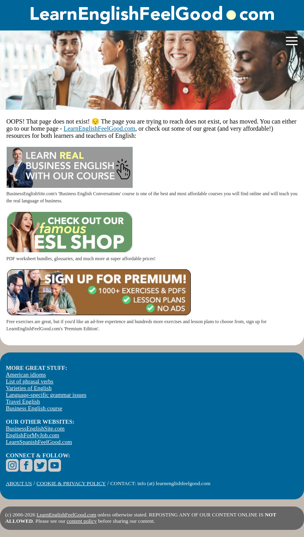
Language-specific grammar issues (46, 395)
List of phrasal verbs (29, 381)
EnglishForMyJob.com (32, 435)
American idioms (26, 374)
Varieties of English (29, 388)
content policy (81, 521)
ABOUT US (19, 483)
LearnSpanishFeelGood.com (39, 442)
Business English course (34, 408)
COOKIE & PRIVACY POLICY (71, 483)
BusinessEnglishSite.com (35, 428)
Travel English (23, 401)
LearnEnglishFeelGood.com (99, 128)
